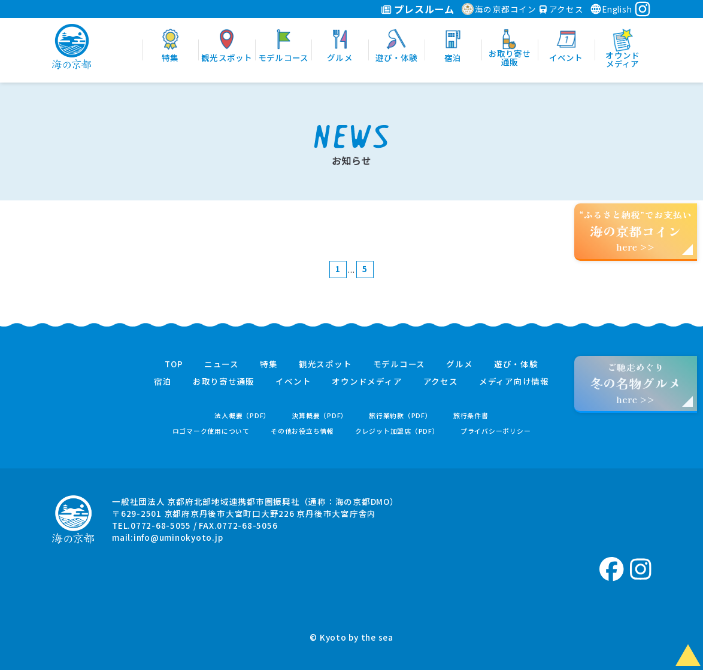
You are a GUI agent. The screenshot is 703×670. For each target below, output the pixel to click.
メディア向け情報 (514, 381)
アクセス (562, 9)
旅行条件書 (471, 415)
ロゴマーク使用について (211, 431)
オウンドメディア (367, 381)
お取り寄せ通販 (223, 381)
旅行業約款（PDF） (400, 415)
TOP (174, 364)
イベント (293, 381)
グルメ (459, 364)
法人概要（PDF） (242, 415)
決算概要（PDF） (320, 415)
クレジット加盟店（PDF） (397, 431)
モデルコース (399, 364)
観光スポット (325, 364)
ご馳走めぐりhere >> (635, 383)
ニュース (221, 364)
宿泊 (163, 381)
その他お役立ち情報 (302, 431)
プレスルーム (417, 9)
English (611, 9)
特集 (269, 364)
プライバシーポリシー (495, 431)
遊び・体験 (516, 364)
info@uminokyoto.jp (178, 537)
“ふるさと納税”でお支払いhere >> (636, 230)
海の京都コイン (499, 9)
